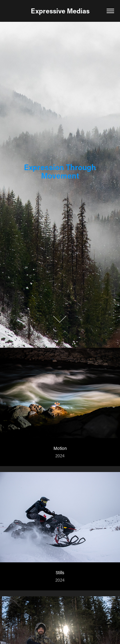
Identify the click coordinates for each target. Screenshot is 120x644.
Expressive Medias (60, 10)
